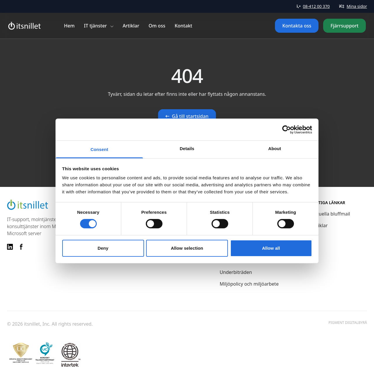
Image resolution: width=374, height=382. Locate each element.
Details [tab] (187, 148)
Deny (103, 248)
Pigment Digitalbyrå (347, 322)
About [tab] (274, 148)
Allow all (271, 248)
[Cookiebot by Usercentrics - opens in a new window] (286, 129)
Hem (69, 25)
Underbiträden (236, 272)
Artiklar (131, 25)
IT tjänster (95, 25)
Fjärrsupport (344, 25)
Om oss (157, 25)
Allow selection (187, 248)
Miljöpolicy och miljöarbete (249, 284)
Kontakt (183, 25)
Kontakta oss (296, 25)
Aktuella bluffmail (330, 214)
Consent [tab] (99, 149)
